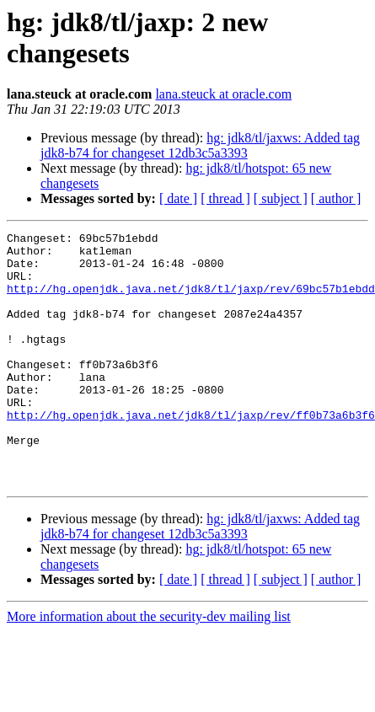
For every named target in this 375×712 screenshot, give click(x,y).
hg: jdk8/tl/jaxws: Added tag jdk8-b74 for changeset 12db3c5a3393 (200, 145)
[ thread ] (225, 198)
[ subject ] (281, 198)
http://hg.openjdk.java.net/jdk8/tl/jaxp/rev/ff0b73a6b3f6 (191, 452)
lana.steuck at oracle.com (223, 94)
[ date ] (178, 198)
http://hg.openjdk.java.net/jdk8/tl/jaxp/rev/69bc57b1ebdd (191, 300)
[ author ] (336, 198)
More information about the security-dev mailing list (149, 667)
